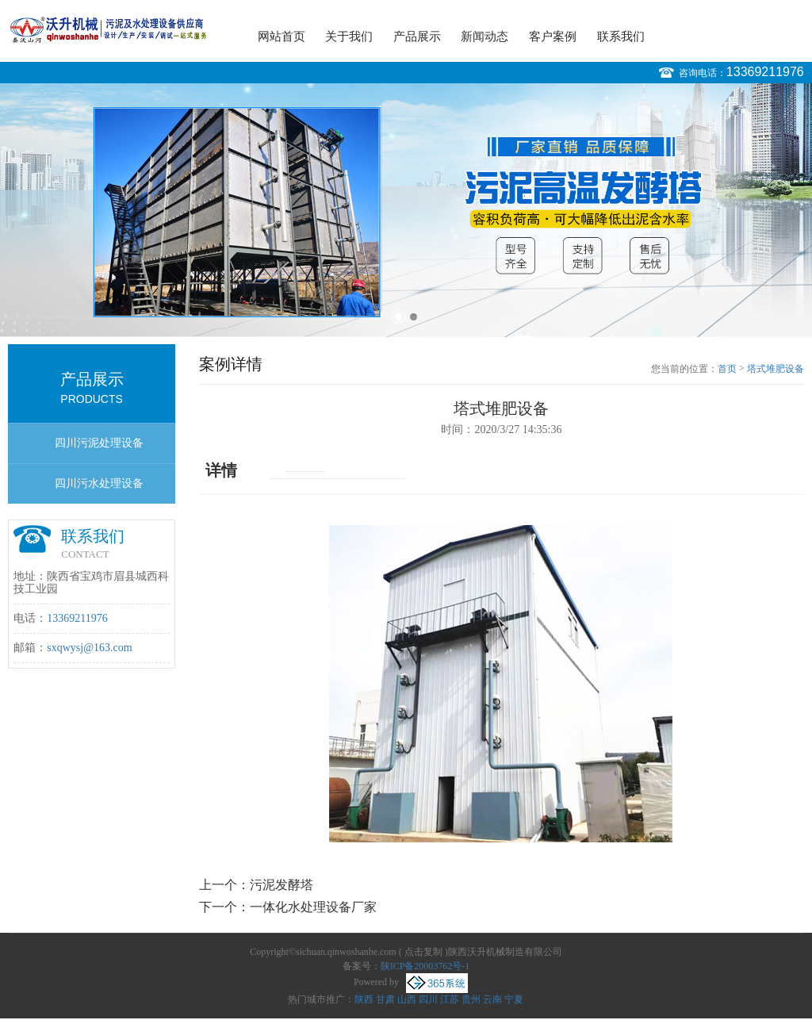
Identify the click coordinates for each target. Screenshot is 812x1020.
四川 (428, 999)
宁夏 (513, 999)
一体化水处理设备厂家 (313, 907)
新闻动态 (484, 36)
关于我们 (349, 36)
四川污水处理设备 (99, 483)
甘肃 (385, 999)
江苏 (449, 999)
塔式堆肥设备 (775, 368)
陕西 (363, 999)
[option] (406, 210)
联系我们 (621, 36)
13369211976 (765, 72)
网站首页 (281, 36)
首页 (727, 368)
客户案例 (552, 36)
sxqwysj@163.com (89, 648)
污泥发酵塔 (281, 885)
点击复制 (423, 951)
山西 (406, 999)
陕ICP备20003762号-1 (425, 966)
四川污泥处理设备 (99, 443)
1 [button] (398, 316)
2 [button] (413, 316)
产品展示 (417, 36)
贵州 (471, 999)
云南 (492, 999)
